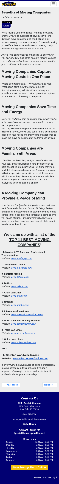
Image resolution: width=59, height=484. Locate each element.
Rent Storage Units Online (29, 467)
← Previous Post (10, 384)
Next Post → (50, 384)
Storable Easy (50, 477)
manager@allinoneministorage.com (30, 419)
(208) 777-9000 (29, 414)
